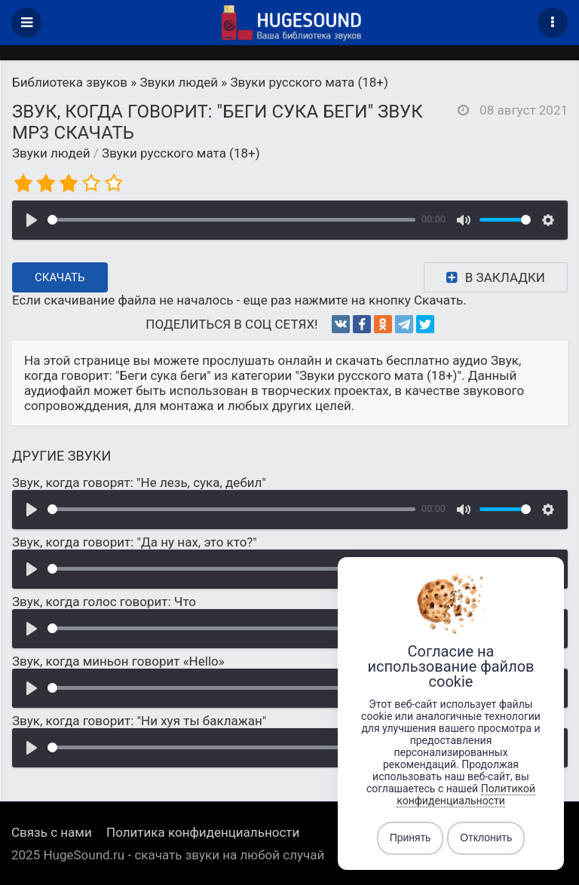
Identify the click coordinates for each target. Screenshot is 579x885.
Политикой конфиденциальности (466, 794)
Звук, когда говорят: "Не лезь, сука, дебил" (139, 482)
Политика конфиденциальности (202, 832)
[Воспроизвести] (32, 220)
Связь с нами (51, 832)
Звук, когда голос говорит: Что (104, 601)
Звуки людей (51, 153)
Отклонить (486, 838)
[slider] (231, 220)
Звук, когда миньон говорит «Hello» (118, 661)
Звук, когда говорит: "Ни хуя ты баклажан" (139, 720)
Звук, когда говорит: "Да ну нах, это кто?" (134, 542)
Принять (410, 838)
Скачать (60, 277)
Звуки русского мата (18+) (181, 153)
